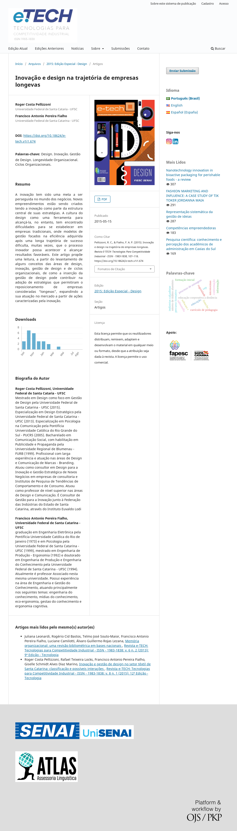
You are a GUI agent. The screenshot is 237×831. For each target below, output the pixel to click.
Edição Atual (18, 48)
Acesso (224, 3)
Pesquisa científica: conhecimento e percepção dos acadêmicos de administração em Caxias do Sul (194, 244)
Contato (143, 48)
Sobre (96, 48)
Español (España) (184, 112)
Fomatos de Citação (111, 269)
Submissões (120, 48)
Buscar (218, 48)
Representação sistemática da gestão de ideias (189, 214)
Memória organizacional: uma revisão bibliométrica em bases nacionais (82, 643)
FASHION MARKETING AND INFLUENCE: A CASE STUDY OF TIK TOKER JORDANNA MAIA (192, 195)
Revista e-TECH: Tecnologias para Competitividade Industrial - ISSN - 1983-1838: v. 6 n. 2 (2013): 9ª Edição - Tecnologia (87, 650)
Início (19, 64)
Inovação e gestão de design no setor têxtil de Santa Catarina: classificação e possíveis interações (88, 666)
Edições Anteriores (49, 48)
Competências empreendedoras (191, 228)
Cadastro (207, 3)
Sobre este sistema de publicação (173, 3)
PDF (104, 199)
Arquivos (34, 64)
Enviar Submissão (182, 71)
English (177, 105)
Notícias (77, 48)
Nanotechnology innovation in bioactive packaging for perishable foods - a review (193, 175)
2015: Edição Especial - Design (67, 64)
